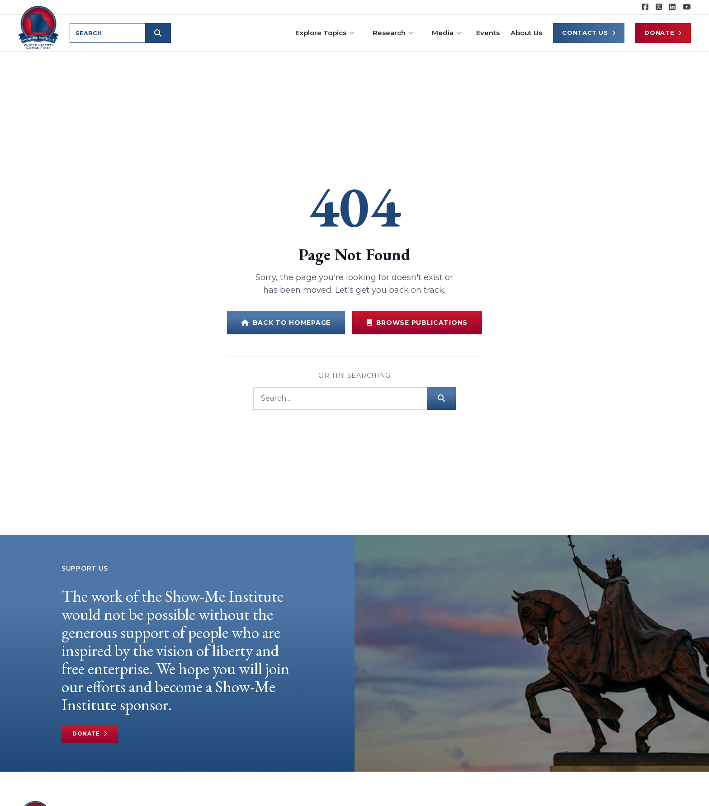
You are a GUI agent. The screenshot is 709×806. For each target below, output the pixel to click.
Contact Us (588, 33)
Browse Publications (417, 323)
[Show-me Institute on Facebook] (645, 7)
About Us (526, 32)
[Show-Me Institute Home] (39, 27)
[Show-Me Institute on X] (659, 7)
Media (447, 32)
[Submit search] (159, 33)
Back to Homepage (286, 323)
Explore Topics (324, 32)
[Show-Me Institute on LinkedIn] (672, 7)
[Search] (340, 398)
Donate (663, 33)
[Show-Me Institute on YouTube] (687, 7)
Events (488, 32)
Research (393, 32)
